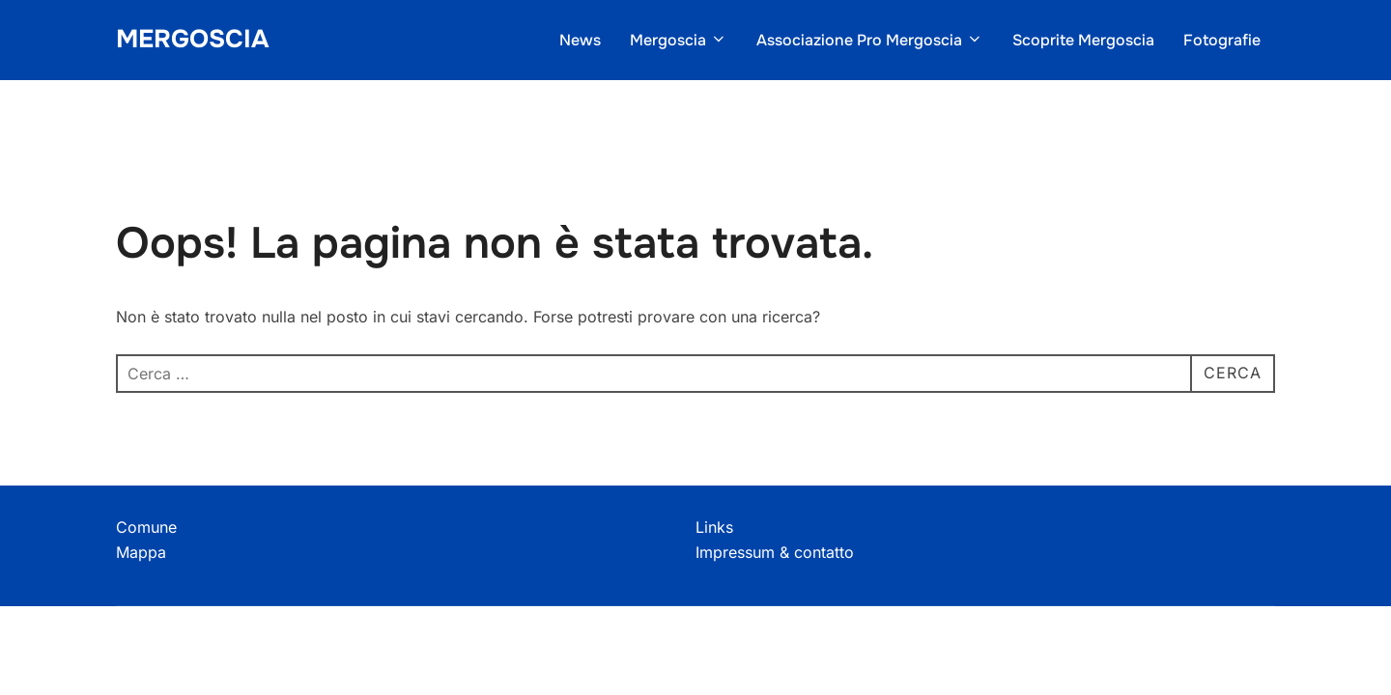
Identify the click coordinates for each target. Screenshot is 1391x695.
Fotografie (1222, 40)
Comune (146, 527)
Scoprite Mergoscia (1083, 40)
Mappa (141, 552)
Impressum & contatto (775, 552)
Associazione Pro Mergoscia (869, 40)
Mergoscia (192, 39)
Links (714, 527)
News (580, 40)
